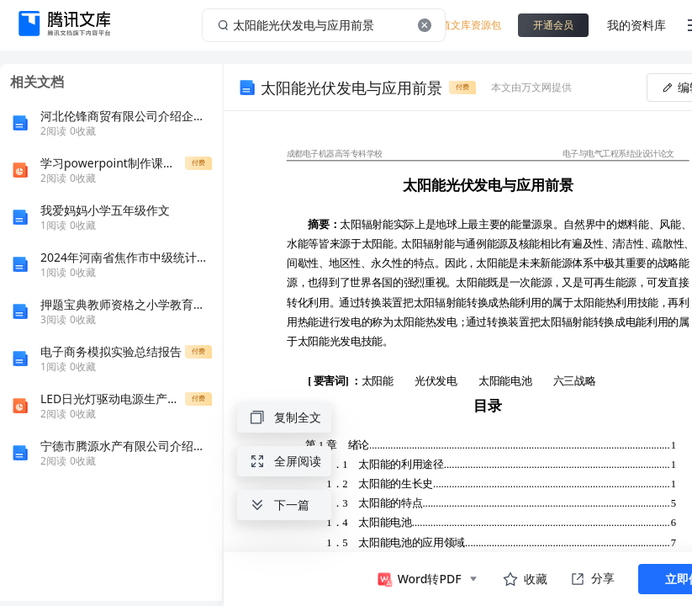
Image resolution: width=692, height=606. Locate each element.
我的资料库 (636, 25)
